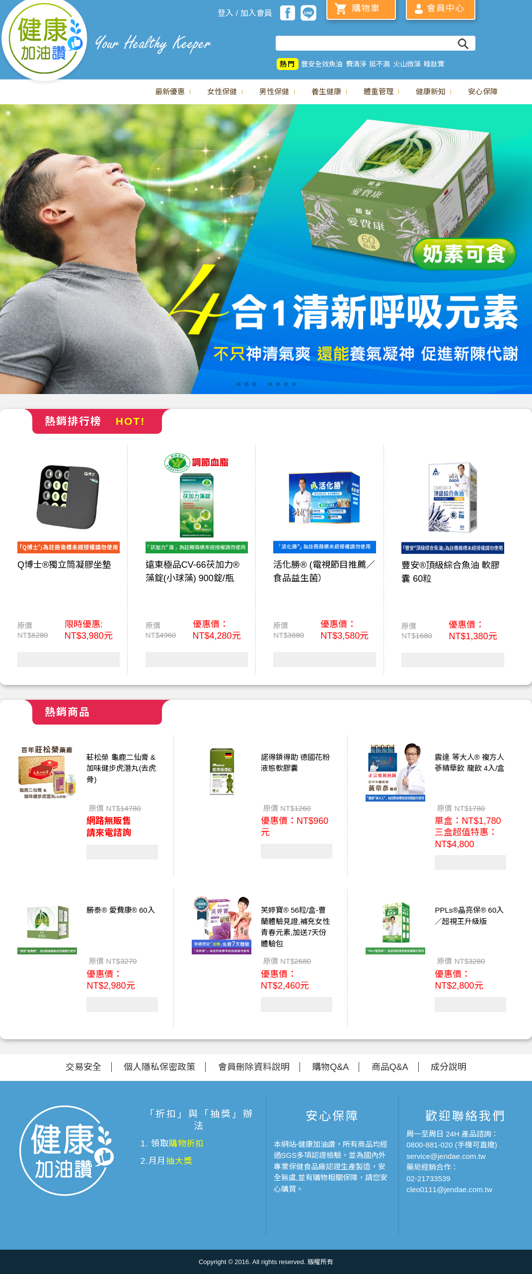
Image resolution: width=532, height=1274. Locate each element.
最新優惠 (170, 91)
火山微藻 (407, 64)
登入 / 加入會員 (245, 13)
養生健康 (326, 91)
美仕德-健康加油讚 (44, 42)
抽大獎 (179, 1161)
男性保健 (274, 91)
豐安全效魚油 (322, 64)
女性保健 (222, 91)
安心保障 (483, 91)
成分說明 (448, 1067)
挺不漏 (379, 64)
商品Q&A (390, 1067)
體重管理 (378, 91)
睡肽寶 (434, 64)
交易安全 (83, 1067)
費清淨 (356, 64)
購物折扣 (186, 1143)
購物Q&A (330, 1067)
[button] (238, 384)
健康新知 (431, 91)
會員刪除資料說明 (254, 1067)
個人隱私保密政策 (159, 1067)
